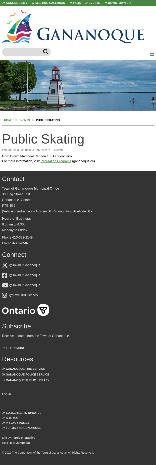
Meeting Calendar (50, 2)
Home (8, 120)
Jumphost (23, 442)
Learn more (15, 348)
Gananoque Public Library (27, 380)
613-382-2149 (22, 237)
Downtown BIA (119, 2)
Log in (6, 394)
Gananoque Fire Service (25, 368)
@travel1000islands (23, 295)
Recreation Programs (55, 161)
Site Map (12, 418)
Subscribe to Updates (23, 412)
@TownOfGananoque (24, 265)
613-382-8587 (18, 243)
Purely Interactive (23, 437)
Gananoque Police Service (27, 374)
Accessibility (17, 2)
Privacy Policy (18, 422)
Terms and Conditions (23, 428)
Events (94, 2)
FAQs (77, 2)
